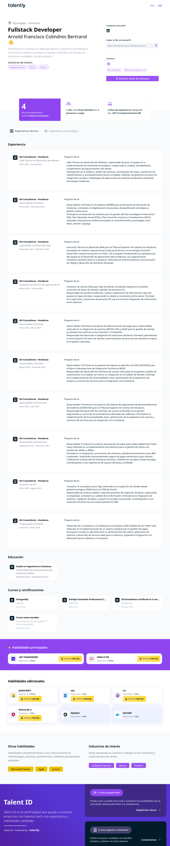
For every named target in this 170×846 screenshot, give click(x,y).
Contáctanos (151, 839)
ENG (152, 5)
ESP (160, 5)
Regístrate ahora (148, 810)
